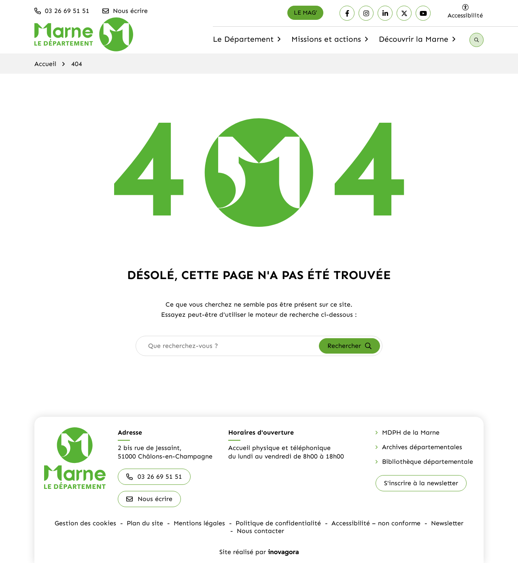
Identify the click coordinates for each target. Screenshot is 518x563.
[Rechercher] (349, 346)
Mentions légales (199, 523)
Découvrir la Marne (418, 41)
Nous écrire (149, 499)
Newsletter (447, 523)
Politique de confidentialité (278, 523)
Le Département (247, 41)
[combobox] (227, 346)
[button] (62, 11)
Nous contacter (260, 531)
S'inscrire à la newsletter (421, 483)
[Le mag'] (305, 13)
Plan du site (145, 523)
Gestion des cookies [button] (85, 523)
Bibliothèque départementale (427, 461)
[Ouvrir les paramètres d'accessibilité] (465, 11)
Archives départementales (422, 447)
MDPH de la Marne (410, 432)
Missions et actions (330, 41)
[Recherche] (476, 40)
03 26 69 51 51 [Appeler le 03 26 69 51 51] (154, 476)
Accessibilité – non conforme (375, 523)
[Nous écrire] (125, 11)
